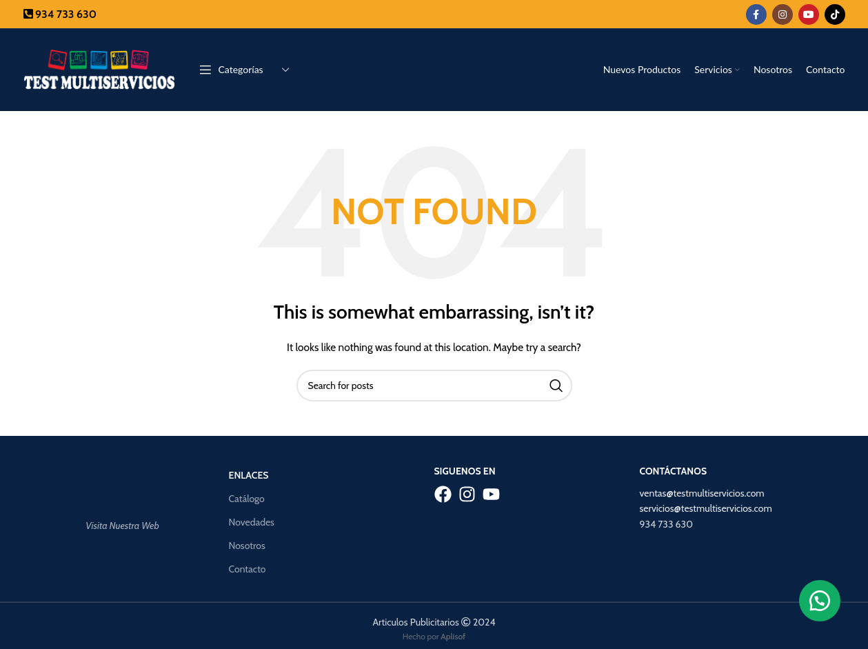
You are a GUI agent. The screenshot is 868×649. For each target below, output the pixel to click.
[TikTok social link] (835, 14)
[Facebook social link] (756, 14)
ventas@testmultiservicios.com (702, 493)
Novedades (251, 522)
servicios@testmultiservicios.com (706, 508)
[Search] (434, 385)
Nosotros (247, 545)
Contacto (247, 569)
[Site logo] (99, 68)
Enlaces (249, 475)
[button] (819, 600)
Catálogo (247, 498)
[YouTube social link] (808, 14)
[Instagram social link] (782, 14)
